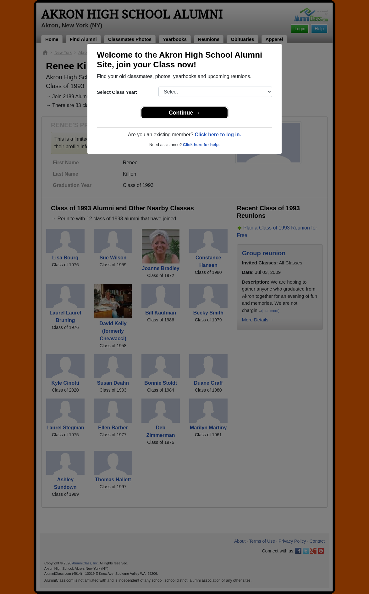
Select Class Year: (117, 92)
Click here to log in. (218, 134)
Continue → (185, 113)
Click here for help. (201, 144)
